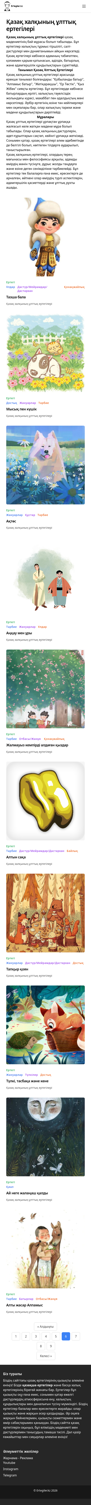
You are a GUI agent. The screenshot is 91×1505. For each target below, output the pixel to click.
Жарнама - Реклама (18, 1458)
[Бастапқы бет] (13, 6)
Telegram (10, 1475)
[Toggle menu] (84, 6)
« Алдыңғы (45, 1326)
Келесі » (46, 1356)
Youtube (9, 1463)
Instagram (10, 1469)
